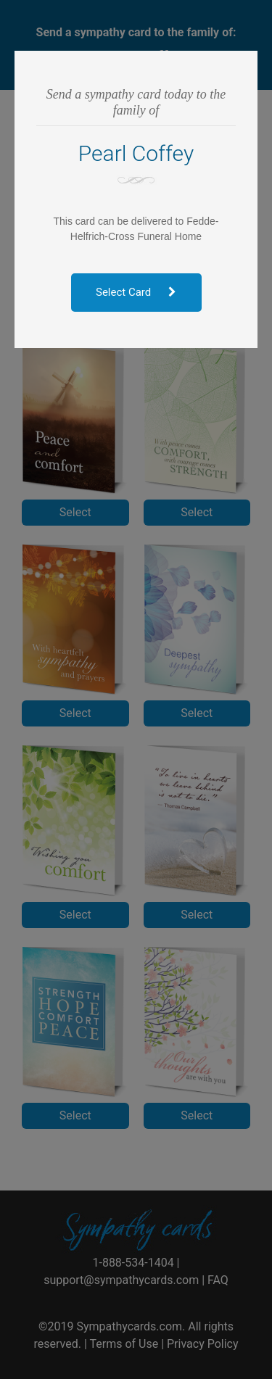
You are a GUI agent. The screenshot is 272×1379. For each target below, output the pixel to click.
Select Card (136, 292)
